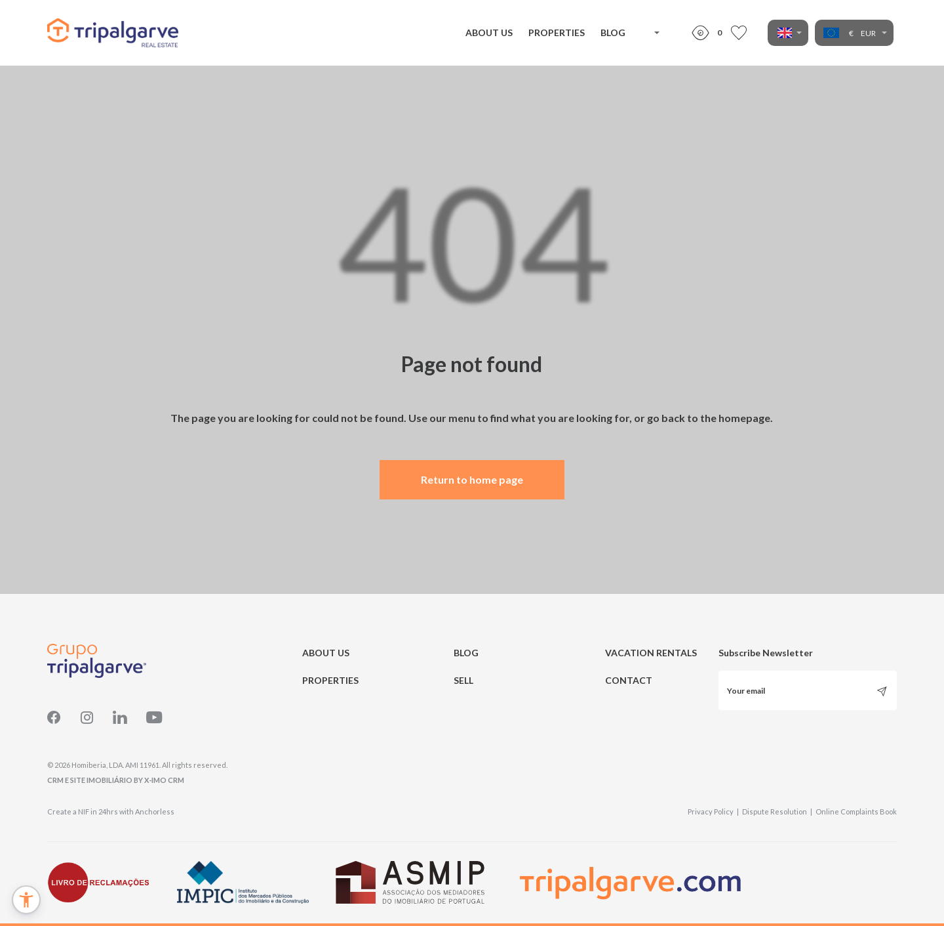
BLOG (612, 32)
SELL (463, 680)
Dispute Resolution (777, 811)
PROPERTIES (556, 32)
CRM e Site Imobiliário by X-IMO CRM (115, 780)
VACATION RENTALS (651, 652)
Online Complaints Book (856, 811)
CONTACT (628, 680)
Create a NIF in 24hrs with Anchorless (110, 811)
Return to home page (472, 479)
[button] (26, 900)
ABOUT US (489, 32)
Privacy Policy (713, 811)
